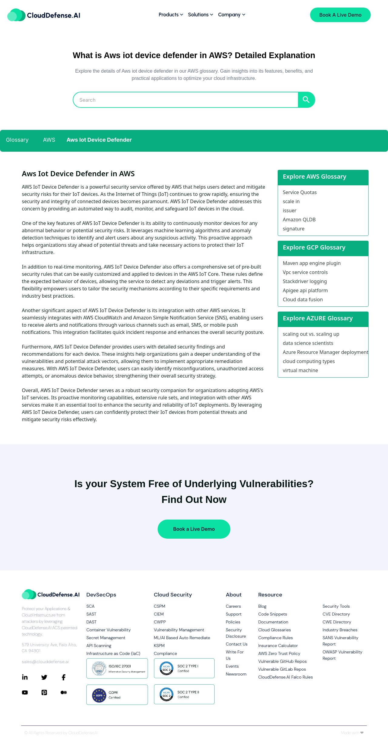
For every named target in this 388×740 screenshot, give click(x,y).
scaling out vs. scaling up (311, 334)
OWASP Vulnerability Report (342, 655)
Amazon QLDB (299, 219)
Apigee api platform (305, 290)
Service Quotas (300, 192)
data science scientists (308, 343)
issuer (289, 210)
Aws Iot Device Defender (99, 140)
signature (293, 228)
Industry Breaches (340, 630)
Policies (233, 622)
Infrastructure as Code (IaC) (113, 653)
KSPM (159, 645)
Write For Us (235, 655)
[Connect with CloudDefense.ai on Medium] (70, 692)
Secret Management (105, 637)
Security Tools (336, 606)
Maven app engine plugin (312, 263)
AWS (49, 140)
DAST (91, 622)
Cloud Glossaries (274, 630)
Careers (233, 606)
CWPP (160, 622)
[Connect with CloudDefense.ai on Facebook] (70, 677)
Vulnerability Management (179, 630)
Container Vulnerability (108, 630)
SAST (91, 614)
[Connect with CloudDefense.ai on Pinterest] (51, 692)
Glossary (17, 140)
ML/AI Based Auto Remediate (182, 637)
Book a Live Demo (194, 529)
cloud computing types (309, 361)
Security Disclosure (236, 633)
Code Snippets (272, 614)
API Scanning (98, 645)
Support (234, 614)
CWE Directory (337, 622)
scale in (291, 201)
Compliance (165, 653)
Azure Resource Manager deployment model (325, 352)
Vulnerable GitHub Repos (282, 661)
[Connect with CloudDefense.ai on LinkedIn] (31, 677)
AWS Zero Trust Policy (279, 653)
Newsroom (236, 674)
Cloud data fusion (303, 299)
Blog (262, 606)
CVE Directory (336, 614)
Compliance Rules (275, 637)
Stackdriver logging (305, 281)
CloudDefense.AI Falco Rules (285, 677)
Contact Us (237, 644)
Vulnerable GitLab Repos (282, 669)
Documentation (273, 622)
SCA (90, 606)
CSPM (160, 606)
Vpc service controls (305, 272)
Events (232, 666)
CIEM (159, 614)
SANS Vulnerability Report (340, 641)
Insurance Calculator (278, 645)
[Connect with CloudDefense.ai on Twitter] (51, 677)
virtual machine (300, 370)
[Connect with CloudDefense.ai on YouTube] (31, 692)
